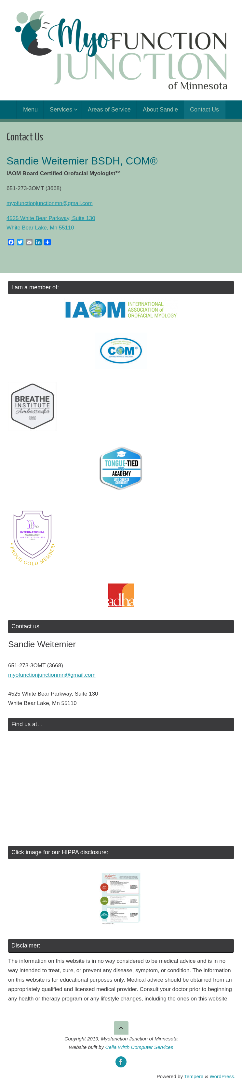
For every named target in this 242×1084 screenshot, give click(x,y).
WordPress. (222, 1076)
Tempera (194, 1076)
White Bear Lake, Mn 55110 (41, 228)
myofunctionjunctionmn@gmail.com (50, 203)
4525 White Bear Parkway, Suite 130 (52, 218)
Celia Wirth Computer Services (139, 1047)
